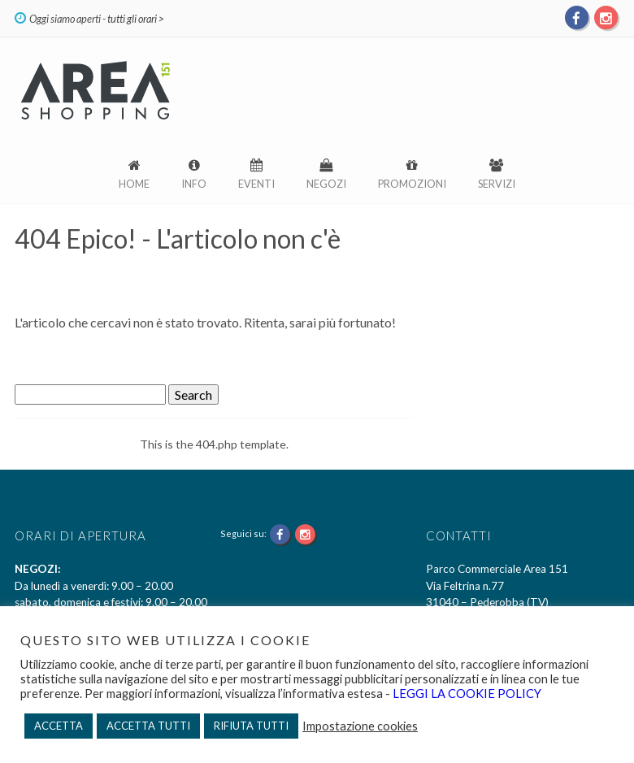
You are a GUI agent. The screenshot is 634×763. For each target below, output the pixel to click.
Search (193, 394)
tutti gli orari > (135, 18)
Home (134, 183)
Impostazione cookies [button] (360, 726)
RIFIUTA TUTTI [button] (251, 725)
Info (193, 183)
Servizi (496, 183)
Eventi (256, 183)
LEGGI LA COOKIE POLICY (465, 693)
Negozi (326, 183)
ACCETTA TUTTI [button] (148, 725)
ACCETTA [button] (58, 725)
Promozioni (412, 183)
